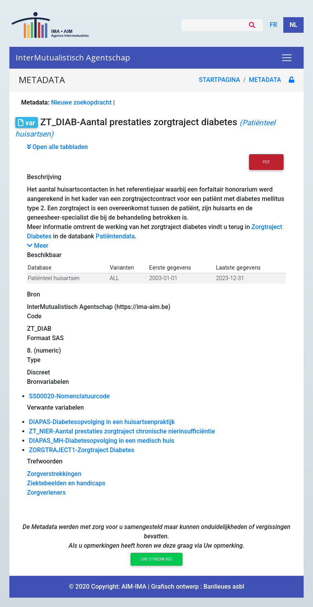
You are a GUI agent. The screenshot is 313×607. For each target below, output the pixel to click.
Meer (37, 245)
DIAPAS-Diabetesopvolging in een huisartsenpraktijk (102, 422)
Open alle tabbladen (57, 147)
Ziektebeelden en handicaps (66, 483)
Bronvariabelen (48, 381)
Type (34, 360)
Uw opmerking (156, 559)
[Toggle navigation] (286, 57)
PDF (266, 162)
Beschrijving (44, 177)
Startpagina (219, 79)
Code (34, 316)
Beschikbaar (44, 255)
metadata (265, 79)
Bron (33, 294)
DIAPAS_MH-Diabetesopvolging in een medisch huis (101, 440)
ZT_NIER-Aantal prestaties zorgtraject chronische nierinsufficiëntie (122, 431)
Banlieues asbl (224, 586)
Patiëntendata (115, 236)
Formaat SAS (45, 338)
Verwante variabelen (55, 407)
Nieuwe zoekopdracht (81, 102)
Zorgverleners (46, 492)
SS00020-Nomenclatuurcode (69, 396)
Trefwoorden (45, 461)
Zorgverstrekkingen (54, 473)
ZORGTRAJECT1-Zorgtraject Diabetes (81, 450)
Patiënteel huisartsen (53, 278)
